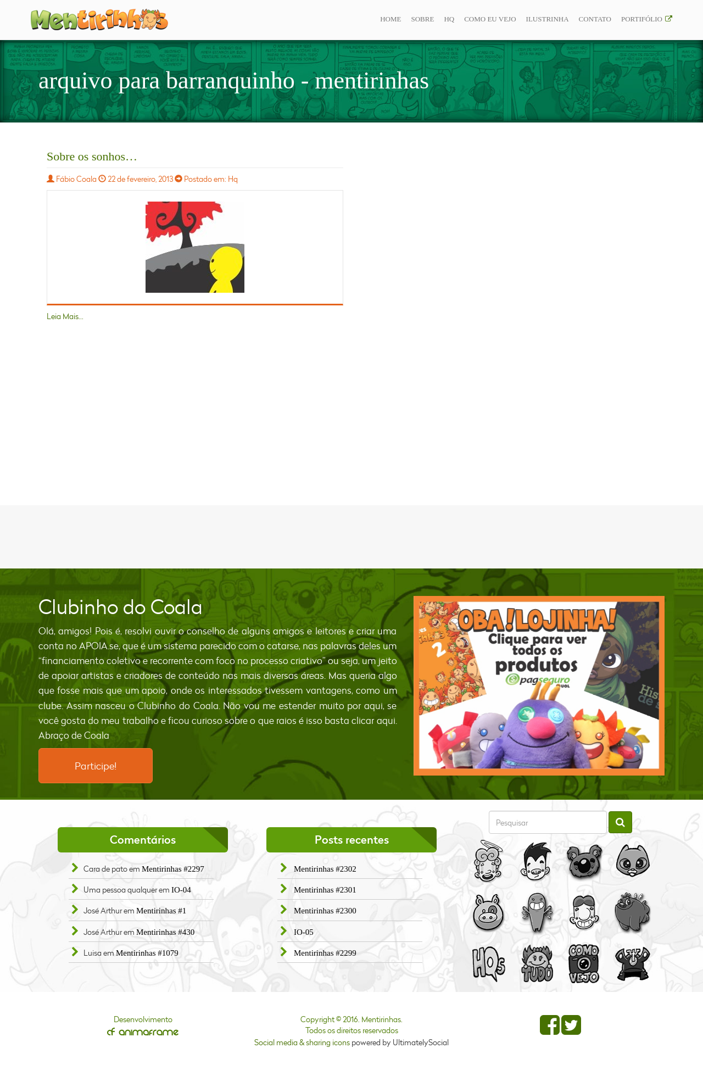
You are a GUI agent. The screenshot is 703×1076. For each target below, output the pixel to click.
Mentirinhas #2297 (173, 869)
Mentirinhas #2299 (325, 953)
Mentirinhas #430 (165, 932)
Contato (595, 19)
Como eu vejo (490, 19)
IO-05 (304, 932)
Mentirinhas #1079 (147, 953)
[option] (539, 686)
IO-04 (181, 889)
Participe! (95, 765)
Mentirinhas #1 (161, 910)
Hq (449, 19)
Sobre (422, 19)
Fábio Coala (76, 179)
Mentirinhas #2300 (325, 910)
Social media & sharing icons (303, 1042)
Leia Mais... (65, 316)
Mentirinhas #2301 (325, 889)
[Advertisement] (351, 535)
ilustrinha (547, 19)
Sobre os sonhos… (92, 156)
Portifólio (641, 19)
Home (390, 19)
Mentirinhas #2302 (325, 869)
